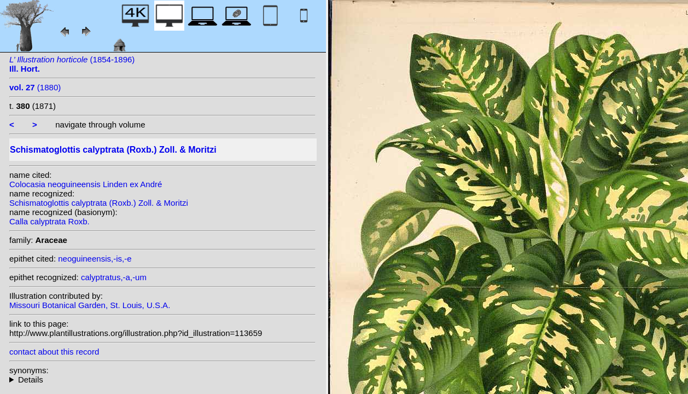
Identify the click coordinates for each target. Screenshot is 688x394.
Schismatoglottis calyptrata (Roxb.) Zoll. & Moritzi (98, 202)
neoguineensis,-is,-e (94, 258)
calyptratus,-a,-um (114, 277)
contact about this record (54, 351)
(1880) (35, 87)
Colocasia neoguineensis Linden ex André (85, 184)
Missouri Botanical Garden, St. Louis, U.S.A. (89, 305)
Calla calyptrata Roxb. (49, 221)
